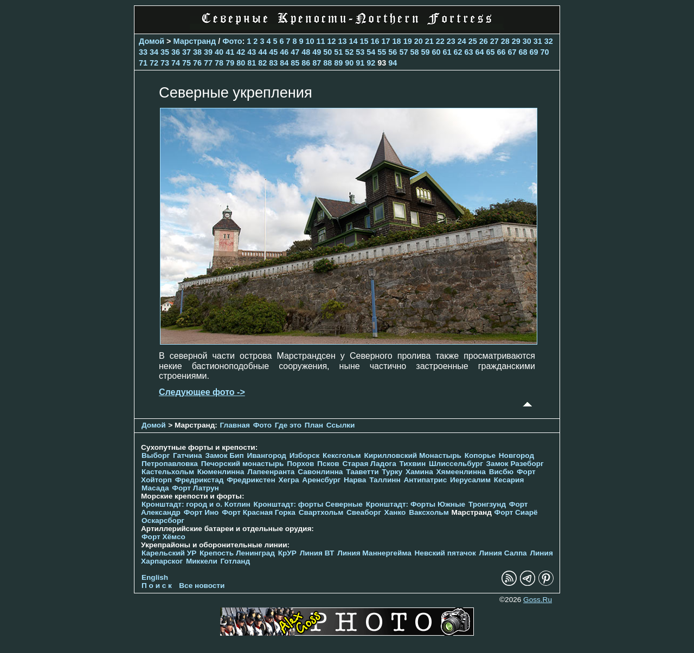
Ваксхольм (429, 512)
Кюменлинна (221, 472)
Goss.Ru (537, 600)
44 (262, 52)
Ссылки (340, 425)
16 (375, 41)
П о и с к (157, 585)
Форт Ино (201, 512)
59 (425, 52)
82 (262, 63)
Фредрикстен (251, 480)
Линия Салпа (503, 553)
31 (538, 41)
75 (186, 63)
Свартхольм (321, 512)
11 (321, 41)
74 (175, 63)
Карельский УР (169, 553)
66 (501, 52)
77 (208, 63)
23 (451, 41)
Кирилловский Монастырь (412, 455)
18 (397, 41)
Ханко (395, 512)
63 (468, 52)
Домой (151, 41)
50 (327, 52)
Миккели (201, 561)
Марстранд (195, 41)
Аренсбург (321, 480)
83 (273, 63)
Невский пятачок (445, 553)
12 (331, 41)
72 (154, 63)
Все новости (201, 585)
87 (316, 63)
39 (208, 52)
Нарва (355, 480)
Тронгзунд (487, 504)
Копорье (480, 455)
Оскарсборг (163, 520)
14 (353, 41)
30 (527, 41)
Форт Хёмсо (163, 537)
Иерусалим (470, 480)
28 (505, 41)
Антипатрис (425, 480)
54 (371, 52)
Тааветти (362, 472)
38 (197, 52)
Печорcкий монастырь (242, 464)
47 (295, 52)
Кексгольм (342, 455)
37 (186, 52)
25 (472, 41)
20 (418, 41)
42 (240, 52)
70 (545, 52)
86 (305, 63)
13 (342, 41)
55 (381, 52)
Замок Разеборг (515, 464)
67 (512, 52)
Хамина (419, 472)
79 (230, 63)
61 (446, 52)
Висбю (501, 472)
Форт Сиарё (516, 512)
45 (273, 52)
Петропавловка (170, 464)
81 (251, 63)
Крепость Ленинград (237, 553)
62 (457, 52)
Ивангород (266, 455)
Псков (328, 464)
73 (164, 63)
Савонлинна (320, 472)
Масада (155, 488)
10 (309, 41)
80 (240, 63)
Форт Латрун (195, 488)
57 (403, 52)
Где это (288, 425)
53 (360, 52)
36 (175, 52)
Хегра (288, 480)
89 (338, 63)
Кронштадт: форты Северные (308, 504)
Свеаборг (363, 512)
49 (316, 52)
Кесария (509, 480)
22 (440, 41)
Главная (235, 425)
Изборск (305, 455)
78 (219, 63)
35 (164, 52)
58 (414, 52)
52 (349, 52)
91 (360, 63)
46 (284, 52)
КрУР (287, 553)
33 (143, 52)
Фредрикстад (199, 480)
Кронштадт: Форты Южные (416, 504)
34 (154, 52)
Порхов (300, 464)
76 (197, 63)
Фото (232, 41)
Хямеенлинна (461, 472)
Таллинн (385, 480)
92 (371, 63)
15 (364, 41)
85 (295, 63)
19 (407, 41)
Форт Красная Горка (258, 512)
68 (523, 52)
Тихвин (412, 464)
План (314, 425)
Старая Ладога (369, 464)
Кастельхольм (168, 472)
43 (251, 52)
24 (462, 41)
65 (490, 52)
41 (230, 52)
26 (483, 41)
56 (392, 52)
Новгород (516, 455)
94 (392, 63)
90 (349, 63)
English (155, 577)
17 (386, 41)
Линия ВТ (317, 553)
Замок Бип (224, 455)
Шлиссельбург (456, 464)
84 (284, 63)
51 (338, 52)
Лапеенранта (270, 472)
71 (143, 63)
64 (479, 52)
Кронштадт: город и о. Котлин (196, 504)
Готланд (235, 561)
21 (429, 41)
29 (516, 41)
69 (534, 52)
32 (548, 41)
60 (436, 52)
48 (305, 52)
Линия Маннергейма (374, 553)
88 (327, 63)
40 (219, 52)
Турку (392, 472)
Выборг (156, 455)
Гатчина (187, 455)
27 (494, 41)
